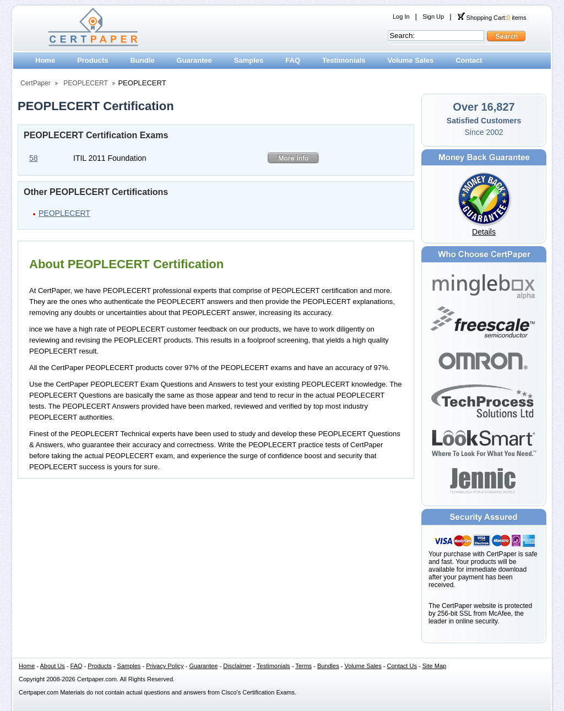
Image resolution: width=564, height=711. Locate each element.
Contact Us (402, 666)
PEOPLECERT (85, 83)
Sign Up (433, 16)
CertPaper (35, 83)
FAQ (292, 60)
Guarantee (194, 60)
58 (33, 158)
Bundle (142, 60)
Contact (468, 60)
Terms (303, 666)
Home (45, 60)
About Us (52, 666)
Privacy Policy (164, 666)
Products (92, 60)
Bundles (328, 666)
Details (484, 231)
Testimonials (344, 60)
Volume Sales (411, 60)
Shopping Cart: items (492, 17)
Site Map (434, 666)
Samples (248, 60)
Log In (401, 16)
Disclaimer (237, 666)
